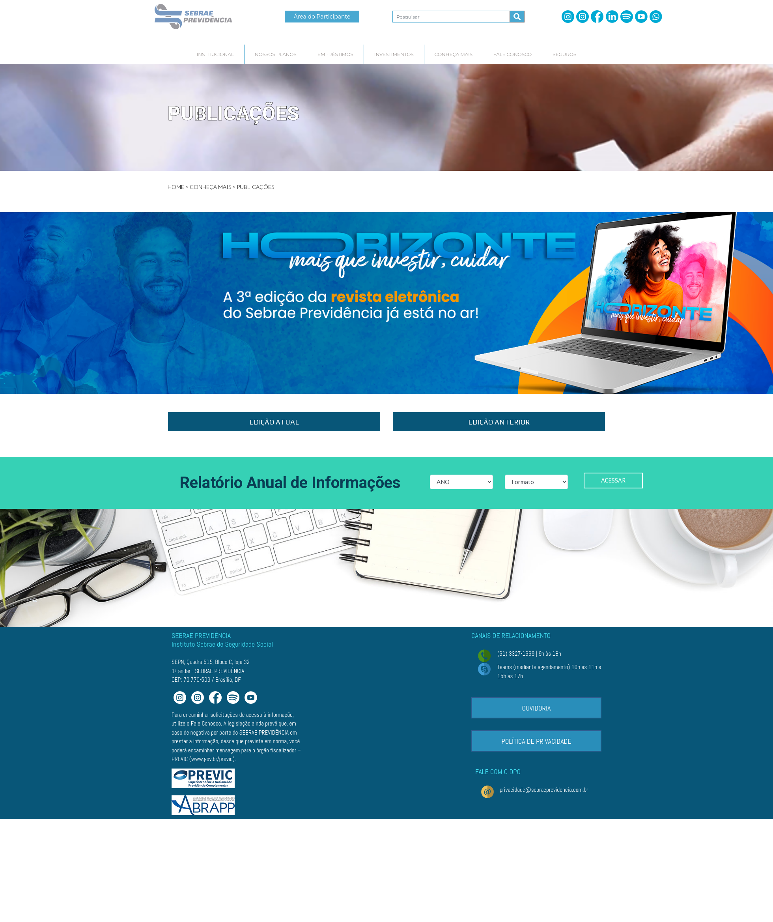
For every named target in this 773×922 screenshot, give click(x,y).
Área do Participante (322, 16)
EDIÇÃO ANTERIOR (499, 422)
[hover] (215, 54)
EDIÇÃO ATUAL (274, 422)
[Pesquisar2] (451, 16)
